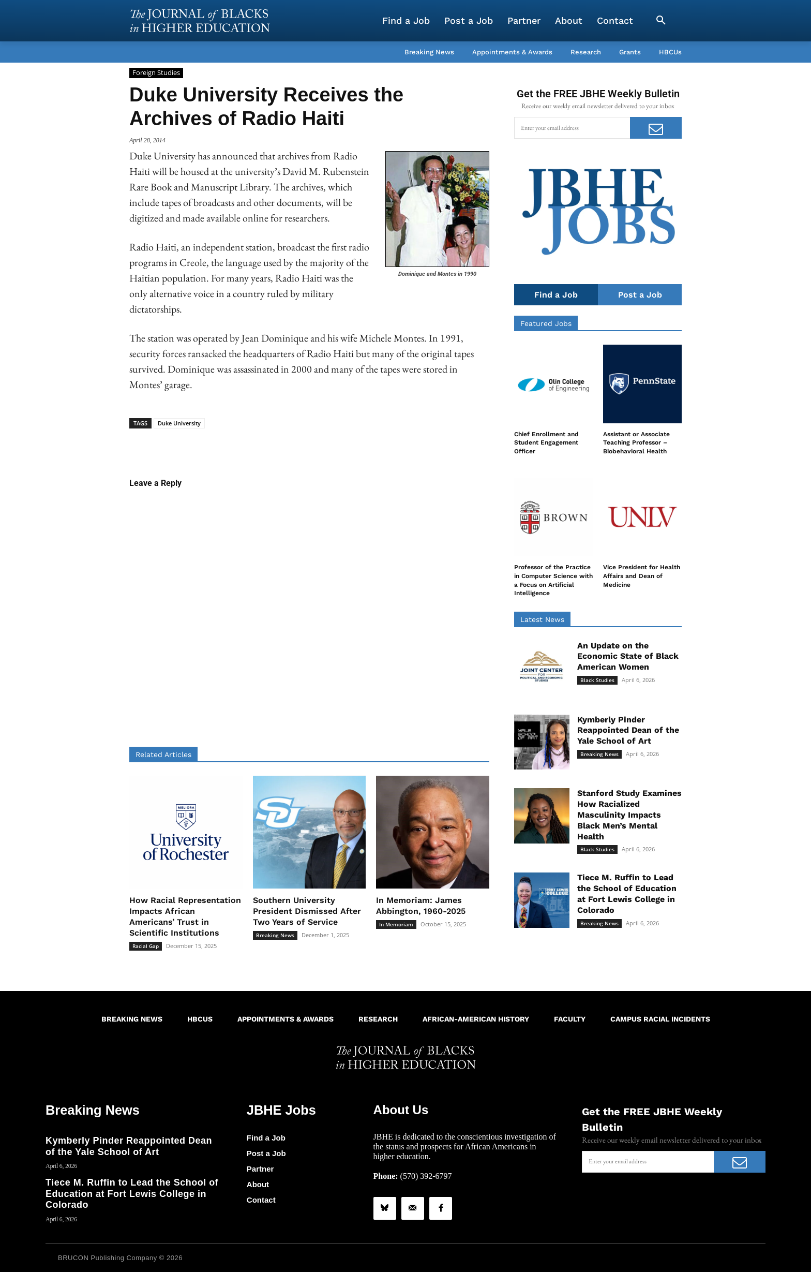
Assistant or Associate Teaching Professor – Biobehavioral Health (636, 443)
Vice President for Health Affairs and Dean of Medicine (641, 576)
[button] (661, 20)
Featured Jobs (546, 323)
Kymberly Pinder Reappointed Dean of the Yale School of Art (628, 730)
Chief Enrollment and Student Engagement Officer (546, 443)
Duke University (179, 423)
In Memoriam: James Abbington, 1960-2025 (420, 905)
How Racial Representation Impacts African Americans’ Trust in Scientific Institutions (185, 916)
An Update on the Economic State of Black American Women (628, 656)
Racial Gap (145, 946)
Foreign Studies (156, 73)
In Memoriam (396, 924)
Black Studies (597, 680)
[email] (572, 128)
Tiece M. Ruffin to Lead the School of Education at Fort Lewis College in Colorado (627, 894)
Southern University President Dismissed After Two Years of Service (307, 911)
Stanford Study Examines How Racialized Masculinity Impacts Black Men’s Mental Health (629, 815)
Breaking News (275, 935)
